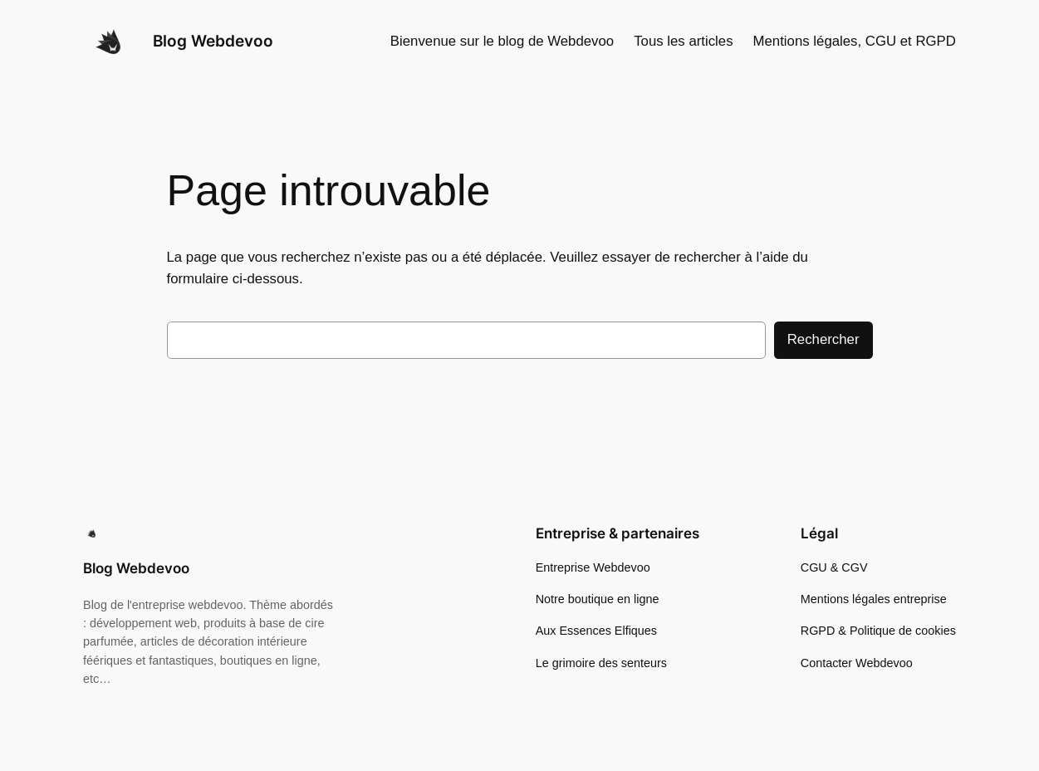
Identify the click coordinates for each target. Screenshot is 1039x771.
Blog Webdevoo (213, 41)
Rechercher (823, 339)
